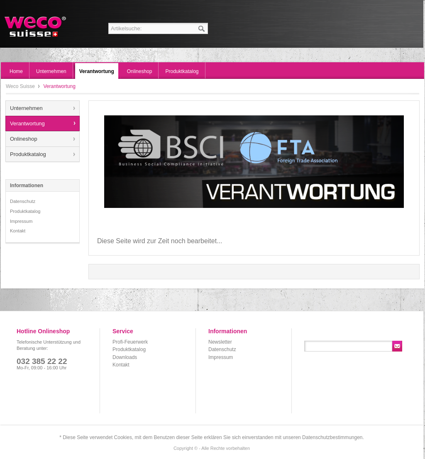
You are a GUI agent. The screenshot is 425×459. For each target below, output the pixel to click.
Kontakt (17, 230)
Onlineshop (23, 139)
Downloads (124, 357)
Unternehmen (26, 108)
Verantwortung (27, 123)
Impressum (21, 221)
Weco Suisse (36, 27)
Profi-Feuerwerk (130, 342)
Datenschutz (22, 201)
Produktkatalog (28, 154)
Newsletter (220, 342)
